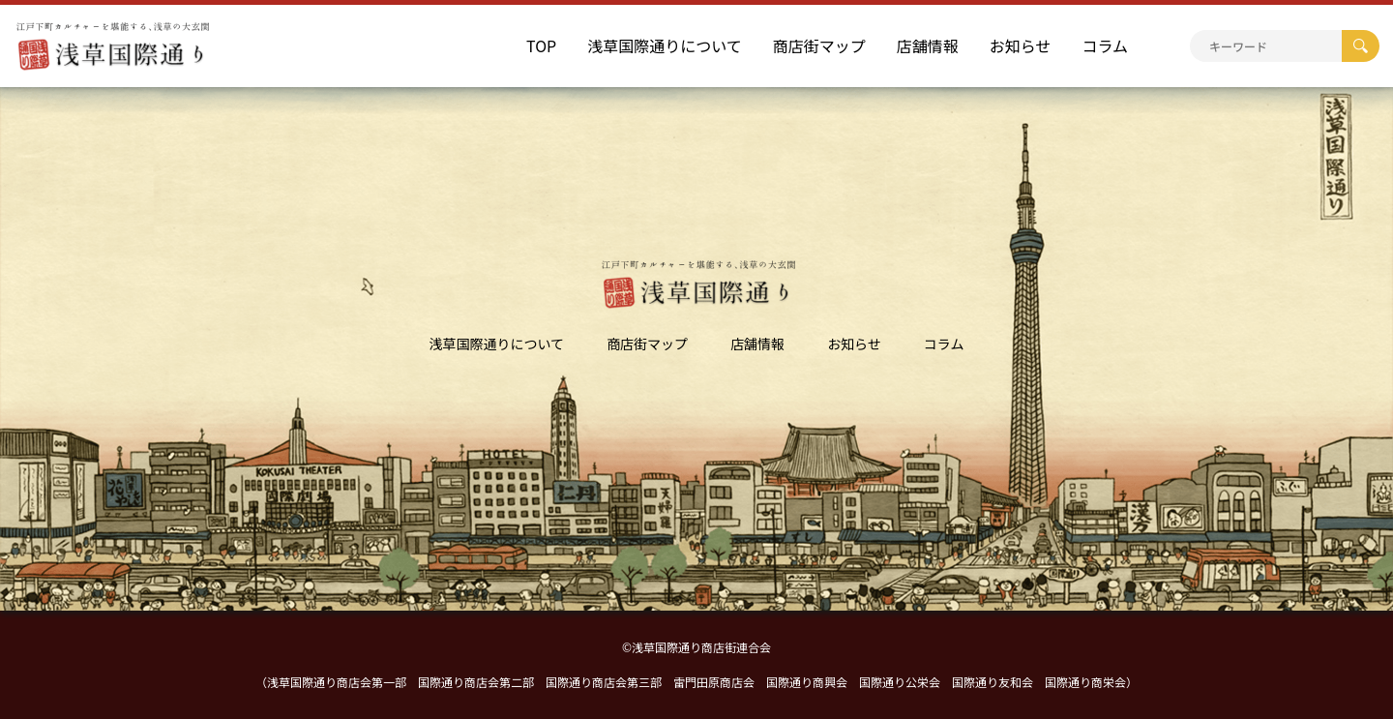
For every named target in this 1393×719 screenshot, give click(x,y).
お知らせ (1021, 45)
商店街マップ (819, 45)
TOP (541, 45)
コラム (1105, 45)
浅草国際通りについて (664, 45)
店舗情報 (928, 45)
